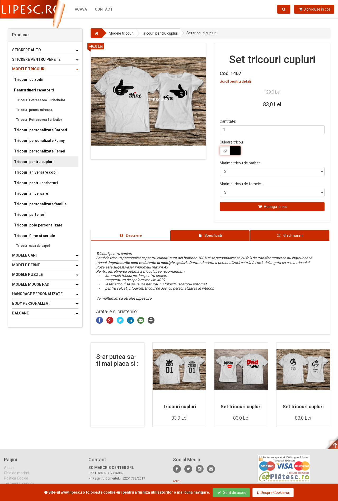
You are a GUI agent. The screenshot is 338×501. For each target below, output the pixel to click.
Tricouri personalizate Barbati (40, 130)
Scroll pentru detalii (236, 81)
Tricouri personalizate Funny (39, 140)
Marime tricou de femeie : (241, 184)
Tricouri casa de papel (33, 246)
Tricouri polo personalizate (38, 225)
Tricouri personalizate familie (40, 204)
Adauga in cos (272, 207)
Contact (104, 9)
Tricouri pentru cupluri (34, 162)
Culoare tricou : (232, 142)
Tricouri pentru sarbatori (36, 183)
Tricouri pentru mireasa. (34, 110)
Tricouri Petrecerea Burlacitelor (40, 100)
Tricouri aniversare (31, 193)
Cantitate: (228, 121)
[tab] (130, 235)
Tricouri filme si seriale (34, 236)
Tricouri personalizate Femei (39, 151)
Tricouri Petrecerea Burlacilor (39, 120)
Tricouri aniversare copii (36, 172)
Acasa (81, 9)
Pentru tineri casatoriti (34, 90)
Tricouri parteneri (29, 214)
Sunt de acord (231, 492)
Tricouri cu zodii (28, 79)
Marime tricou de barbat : (240, 163)
